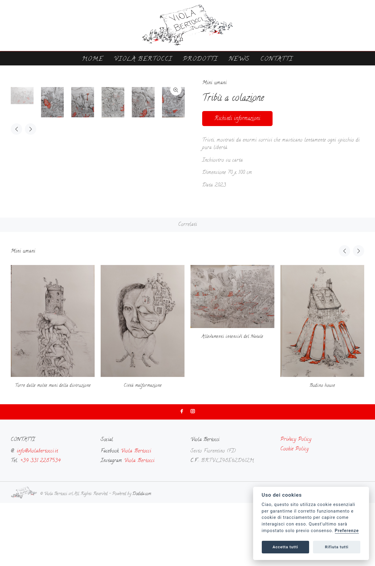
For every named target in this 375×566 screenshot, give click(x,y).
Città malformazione (143, 449)
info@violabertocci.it (37, 514)
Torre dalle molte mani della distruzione (53, 449)
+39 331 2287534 (40, 524)
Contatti (276, 59)
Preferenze (347, 530)
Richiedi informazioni (237, 119)
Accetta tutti (285, 547)
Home (92, 59)
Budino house (322, 449)
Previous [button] (16, 259)
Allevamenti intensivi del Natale (232, 400)
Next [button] (30, 259)
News (239, 59)
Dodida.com (141, 557)
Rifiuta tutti (337, 547)
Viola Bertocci (143, 59)
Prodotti (200, 59)
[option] (26, 226)
